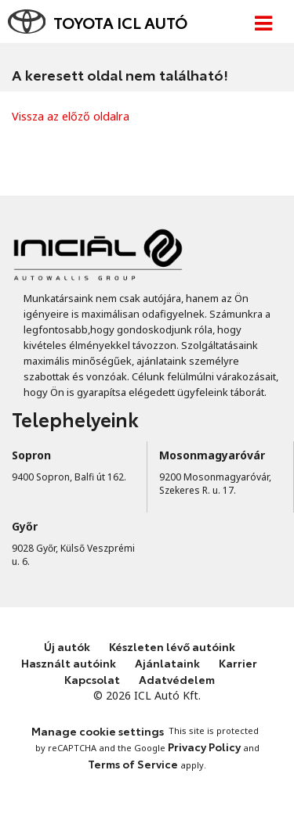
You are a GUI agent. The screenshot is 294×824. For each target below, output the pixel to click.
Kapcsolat (92, 679)
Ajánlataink (167, 663)
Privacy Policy (204, 746)
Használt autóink (68, 663)
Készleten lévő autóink (172, 646)
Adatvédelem (177, 679)
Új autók (67, 646)
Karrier (238, 663)
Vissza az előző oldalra (70, 116)
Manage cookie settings (97, 731)
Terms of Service (133, 764)
